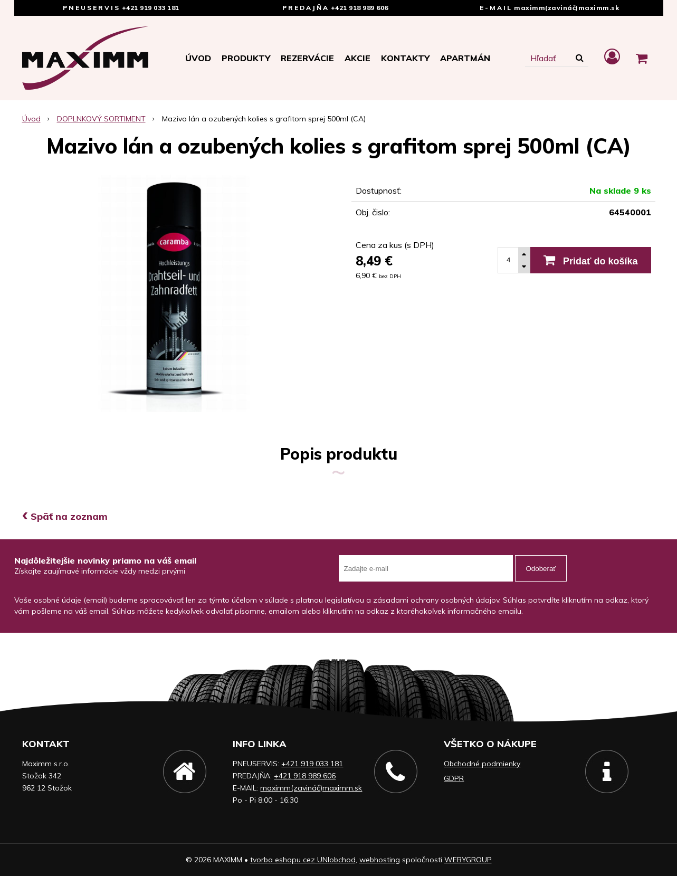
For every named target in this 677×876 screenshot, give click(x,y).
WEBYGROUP (468, 859)
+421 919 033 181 (150, 8)
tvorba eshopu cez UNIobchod (303, 859)
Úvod (198, 58)
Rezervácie (307, 58)
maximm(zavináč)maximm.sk (566, 8)
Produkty (246, 58)
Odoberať (541, 569)
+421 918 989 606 (359, 8)
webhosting (379, 859)
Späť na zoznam (65, 516)
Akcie (357, 58)
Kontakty (405, 58)
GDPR (454, 778)
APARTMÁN (465, 58)
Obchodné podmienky (482, 763)
